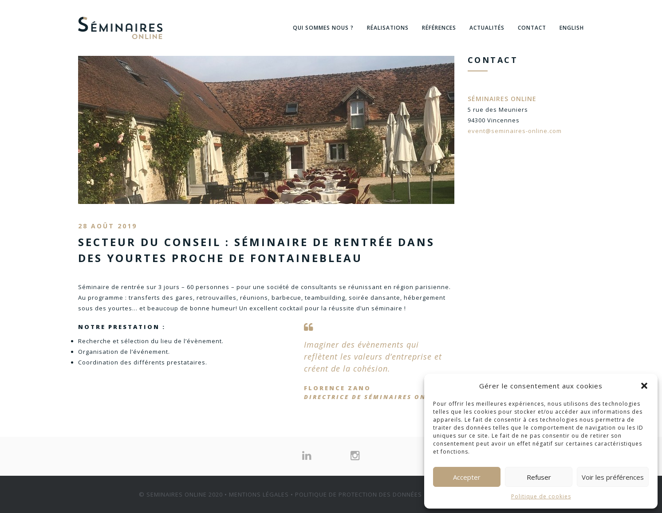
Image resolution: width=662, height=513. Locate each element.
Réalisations (388, 27)
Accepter (467, 477)
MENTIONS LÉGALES (259, 494)
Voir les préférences (613, 477)
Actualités (486, 27)
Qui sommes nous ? (323, 27)
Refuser (539, 477)
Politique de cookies (541, 496)
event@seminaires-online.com (515, 131)
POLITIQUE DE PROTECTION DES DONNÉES (358, 494)
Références (439, 27)
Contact (532, 27)
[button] (644, 385)
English (572, 27)
